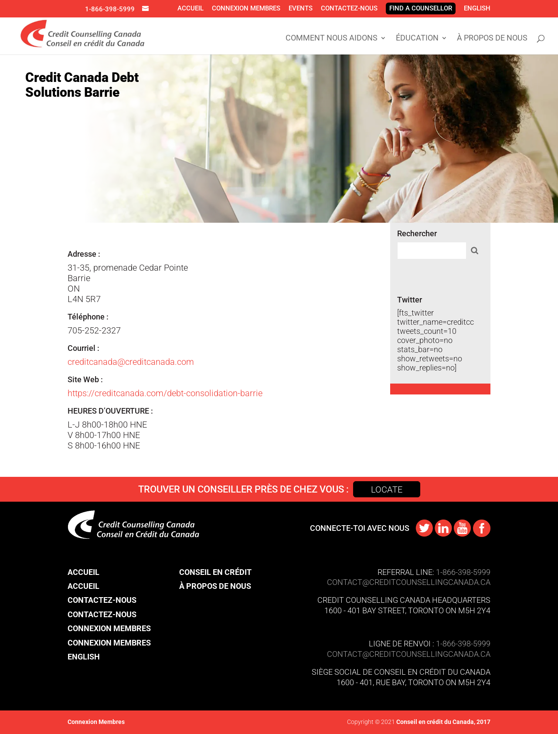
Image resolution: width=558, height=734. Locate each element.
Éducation (417, 38)
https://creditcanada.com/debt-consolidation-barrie (165, 393)
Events (301, 8)
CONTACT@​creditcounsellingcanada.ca (408, 582)
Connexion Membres (246, 8)
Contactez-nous (349, 8)
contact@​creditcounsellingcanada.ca (408, 654)
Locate (386, 489)
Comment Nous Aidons (332, 38)
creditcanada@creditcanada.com (131, 362)
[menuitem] (477, 8)
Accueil (190, 8)
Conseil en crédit (215, 572)
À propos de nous (492, 38)
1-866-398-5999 (110, 9)
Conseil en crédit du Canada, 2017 (442, 721)
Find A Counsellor (420, 8)
